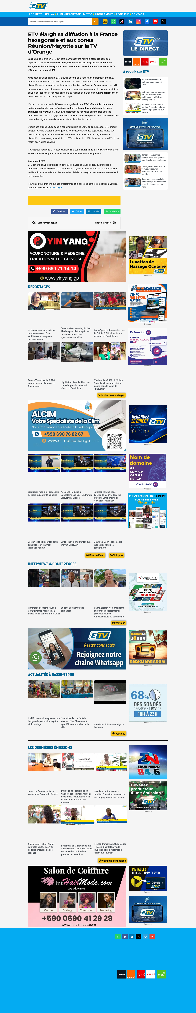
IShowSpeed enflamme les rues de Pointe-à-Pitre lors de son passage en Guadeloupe (109, 333)
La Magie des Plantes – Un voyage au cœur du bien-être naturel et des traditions (153, 170)
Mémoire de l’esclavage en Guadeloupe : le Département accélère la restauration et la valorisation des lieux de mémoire (75, 796)
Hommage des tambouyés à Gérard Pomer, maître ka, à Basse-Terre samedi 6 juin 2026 (44, 610)
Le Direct (35, 14)
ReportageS (39, 286)
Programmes (104, 14)
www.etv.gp (56, 187)
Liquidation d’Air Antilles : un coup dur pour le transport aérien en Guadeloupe (75, 385)
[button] (59, 211)
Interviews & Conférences (52, 564)
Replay (49, 14)
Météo (87, 14)
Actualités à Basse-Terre (51, 674)
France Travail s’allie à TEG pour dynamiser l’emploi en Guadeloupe (41, 383)
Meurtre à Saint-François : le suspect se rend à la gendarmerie (108, 545)
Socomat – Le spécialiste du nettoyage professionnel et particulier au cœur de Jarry (154, 183)
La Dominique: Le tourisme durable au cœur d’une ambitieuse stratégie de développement (153, 96)
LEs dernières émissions (50, 747)
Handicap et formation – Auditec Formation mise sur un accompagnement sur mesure (154, 108)
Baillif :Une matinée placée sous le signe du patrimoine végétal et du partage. (44, 721)
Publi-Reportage (69, 14)
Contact (138, 14)
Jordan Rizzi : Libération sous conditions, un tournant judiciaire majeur (43, 545)
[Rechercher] (95, 21)
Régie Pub (122, 14)
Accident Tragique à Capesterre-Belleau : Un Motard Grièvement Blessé (76, 495)
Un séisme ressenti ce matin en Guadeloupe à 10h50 (152, 82)
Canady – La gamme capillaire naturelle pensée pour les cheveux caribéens (154, 157)
